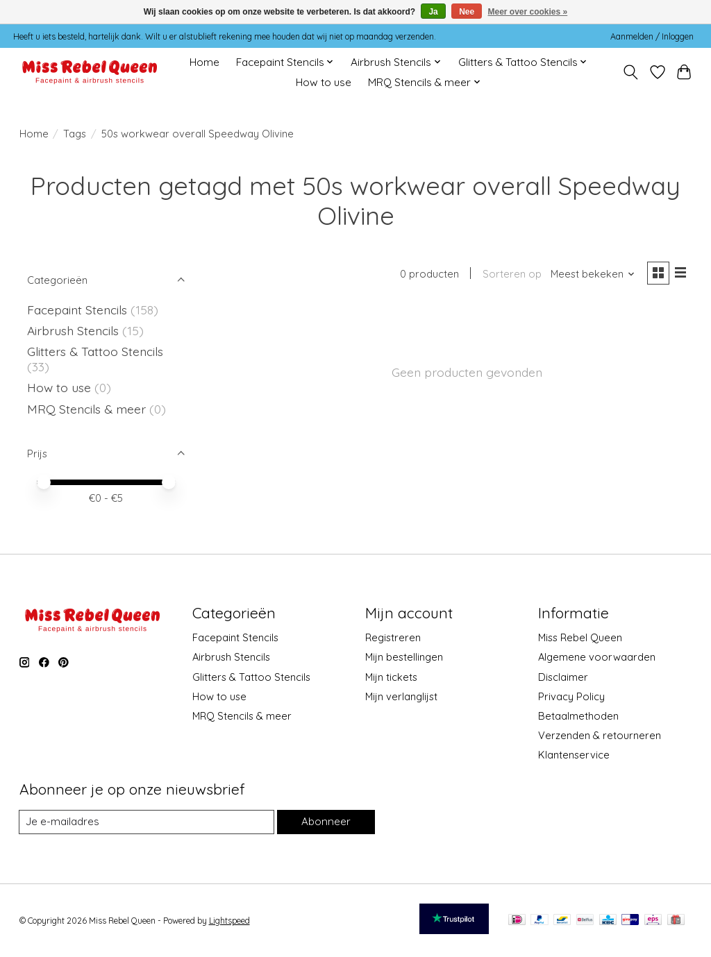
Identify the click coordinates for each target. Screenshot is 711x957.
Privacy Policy (571, 696)
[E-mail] (146, 822)
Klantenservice (574, 754)
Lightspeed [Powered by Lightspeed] (229, 920)
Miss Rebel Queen (580, 637)
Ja (432, 12)
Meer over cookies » (528, 12)
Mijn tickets (391, 677)
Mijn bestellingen (404, 656)
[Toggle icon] (630, 72)
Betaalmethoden (578, 715)
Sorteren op (509, 274)
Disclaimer (563, 677)
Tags (74, 133)
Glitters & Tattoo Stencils (95, 351)
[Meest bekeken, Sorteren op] (590, 274)
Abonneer (325, 822)
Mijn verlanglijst (401, 696)
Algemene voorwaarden (596, 656)
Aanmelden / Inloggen (652, 36)
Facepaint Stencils (79, 309)
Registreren (393, 637)
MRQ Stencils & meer (86, 408)
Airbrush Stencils (73, 330)
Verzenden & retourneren (599, 735)
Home (204, 62)
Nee (466, 12)
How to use (323, 82)
